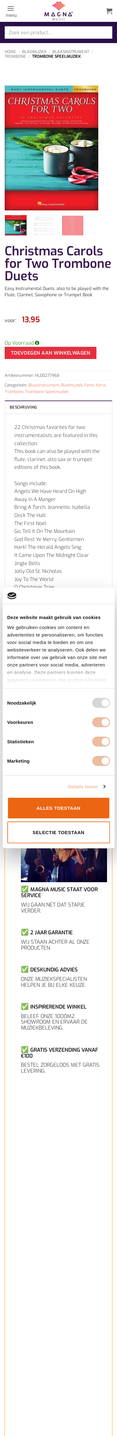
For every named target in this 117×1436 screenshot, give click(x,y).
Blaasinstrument (70, 51)
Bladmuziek (34, 51)
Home (10, 51)
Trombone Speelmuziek (56, 56)
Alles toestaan (58, 808)
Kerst (101, 385)
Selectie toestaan (58, 832)
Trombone (15, 56)
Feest (89, 385)
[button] (11, 11)
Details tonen (83, 786)
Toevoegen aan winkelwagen (50, 353)
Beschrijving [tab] (23, 407)
